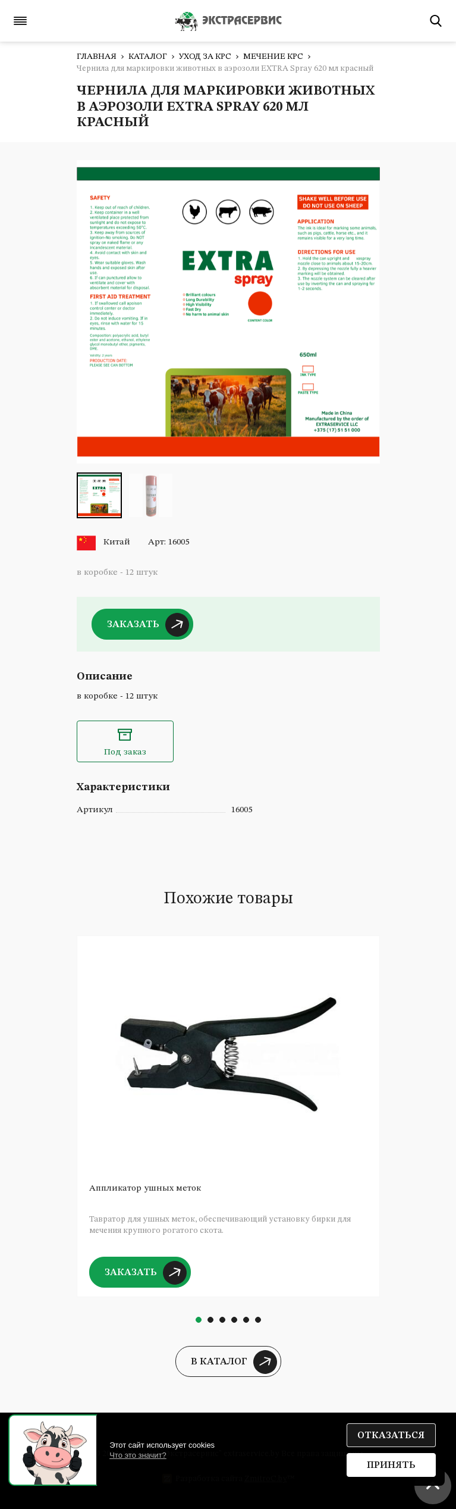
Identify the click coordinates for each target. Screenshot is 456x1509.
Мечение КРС (273, 56)
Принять (391, 1465)
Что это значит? (137, 1455)
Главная (97, 56)
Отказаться (390, 1436)
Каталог (147, 56)
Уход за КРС (205, 56)
